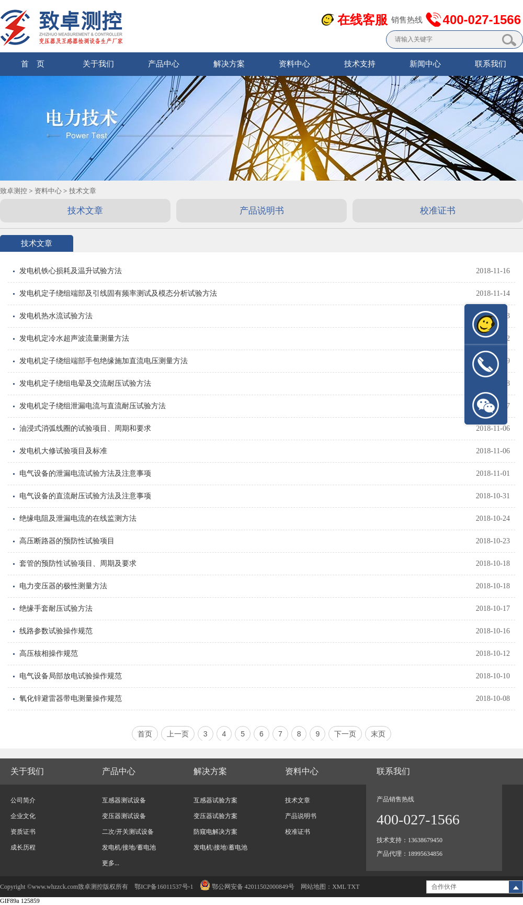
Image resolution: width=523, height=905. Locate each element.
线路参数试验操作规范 (56, 631)
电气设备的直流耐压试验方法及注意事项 (85, 496)
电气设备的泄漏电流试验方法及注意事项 (85, 473)
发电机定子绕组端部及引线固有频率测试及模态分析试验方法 (118, 293)
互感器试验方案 (215, 800)
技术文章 (82, 191)
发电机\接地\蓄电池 (220, 847)
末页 (378, 734)
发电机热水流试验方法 (56, 316)
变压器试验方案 (215, 816)
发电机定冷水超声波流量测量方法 (74, 338)
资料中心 (294, 64)
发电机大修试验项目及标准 (63, 451)
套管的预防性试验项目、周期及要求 (78, 563)
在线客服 (362, 20)
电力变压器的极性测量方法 (63, 586)
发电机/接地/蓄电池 (129, 847)
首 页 (32, 64)
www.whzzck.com (55, 886)
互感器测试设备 (124, 800)
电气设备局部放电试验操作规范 (70, 676)
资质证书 (23, 831)
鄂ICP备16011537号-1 (163, 886)
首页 (145, 734)
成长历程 (23, 847)
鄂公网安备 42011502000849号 (247, 886)
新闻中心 (425, 64)
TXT (353, 886)
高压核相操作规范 (48, 653)
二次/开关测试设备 (128, 831)
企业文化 (23, 816)
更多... (110, 863)
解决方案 (229, 64)
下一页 (345, 734)
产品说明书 (262, 211)
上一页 (178, 734)
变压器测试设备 (124, 816)
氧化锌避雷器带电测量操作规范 (70, 698)
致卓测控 (13, 191)
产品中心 (163, 64)
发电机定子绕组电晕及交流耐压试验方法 (85, 383)
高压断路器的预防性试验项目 (67, 541)
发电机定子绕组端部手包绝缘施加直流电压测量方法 (103, 361)
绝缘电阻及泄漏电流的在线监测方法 (78, 518)
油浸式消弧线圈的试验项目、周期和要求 (85, 428)
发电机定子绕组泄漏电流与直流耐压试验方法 (92, 406)
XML (339, 886)
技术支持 (360, 64)
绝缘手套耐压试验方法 (56, 608)
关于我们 (98, 64)
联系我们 (490, 64)
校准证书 (438, 211)
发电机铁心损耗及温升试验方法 (70, 271)
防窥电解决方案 (215, 831)
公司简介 (23, 800)
